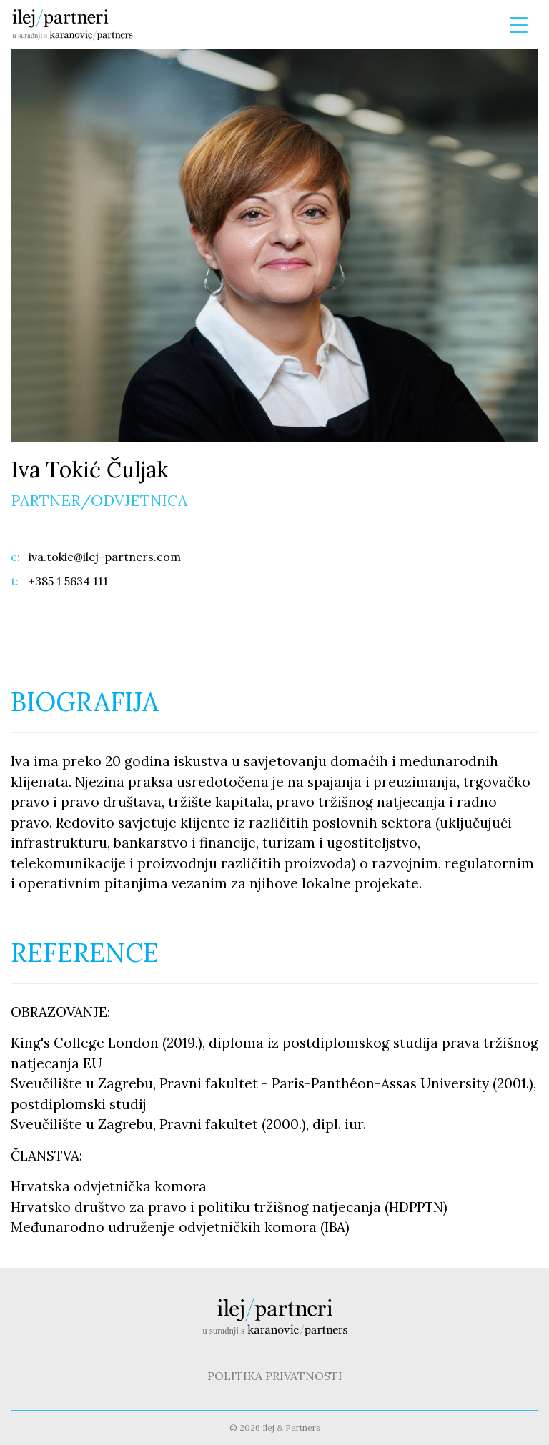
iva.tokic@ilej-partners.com (96, 556)
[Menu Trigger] (518, 25)
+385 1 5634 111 (68, 581)
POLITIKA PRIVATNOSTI (274, 1376)
